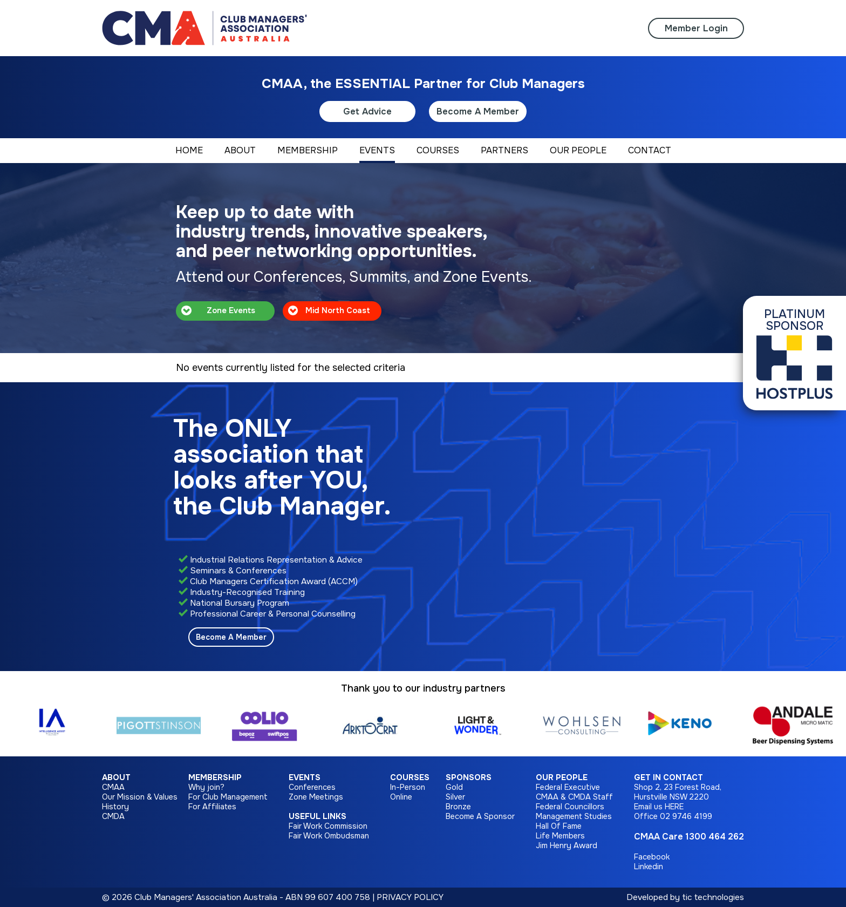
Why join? (206, 787)
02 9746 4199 (686, 816)
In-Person (407, 787)
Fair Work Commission (328, 826)
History (115, 806)
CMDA (113, 816)
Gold (454, 787)
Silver (455, 797)
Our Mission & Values (140, 797)
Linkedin (648, 866)
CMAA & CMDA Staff (574, 797)
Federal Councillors (570, 806)
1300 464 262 (714, 836)
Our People (562, 777)
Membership (215, 777)
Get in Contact (668, 777)
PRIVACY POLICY (410, 897)
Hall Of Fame (559, 826)
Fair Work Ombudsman (329, 836)
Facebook (652, 857)
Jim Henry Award (566, 845)
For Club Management (228, 797)
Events (304, 777)
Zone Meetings (316, 797)
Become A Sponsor (480, 816)
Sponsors (469, 777)
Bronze (458, 806)
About (116, 777)
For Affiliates (212, 806)
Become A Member (477, 111)
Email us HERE (659, 806)
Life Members (560, 836)
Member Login (696, 28)
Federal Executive (568, 787)
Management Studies (574, 816)
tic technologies (713, 897)
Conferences (312, 787)
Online (401, 797)
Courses (409, 777)
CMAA (113, 787)
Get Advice (367, 111)
